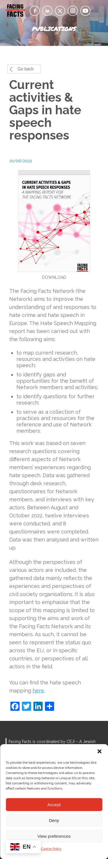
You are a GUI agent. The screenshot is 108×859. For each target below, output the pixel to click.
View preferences (54, 836)
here (38, 691)
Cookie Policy (51, 849)
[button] (99, 751)
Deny (54, 820)
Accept (54, 804)
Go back (25, 69)
